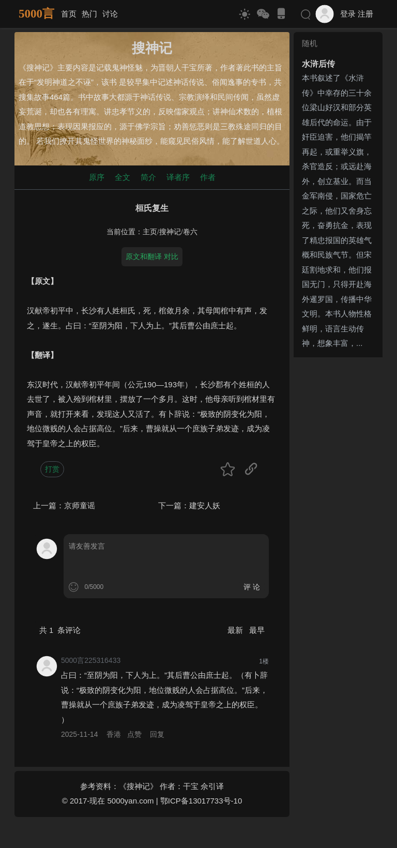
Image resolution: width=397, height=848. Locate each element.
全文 (122, 177)
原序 (96, 177)
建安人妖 (204, 505)
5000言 (36, 13)
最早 (257, 630)
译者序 (178, 177)
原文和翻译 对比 (152, 256)
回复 (157, 734)
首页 (69, 13)
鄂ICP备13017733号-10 (201, 800)
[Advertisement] (338, 516)
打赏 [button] (52, 469)
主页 (150, 232)
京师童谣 (79, 505)
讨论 (110, 13)
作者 (208, 177)
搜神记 (170, 232)
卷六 (190, 232)
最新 (236, 630)
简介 (148, 177)
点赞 (134, 734)
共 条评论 (60, 630)
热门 (89, 13)
